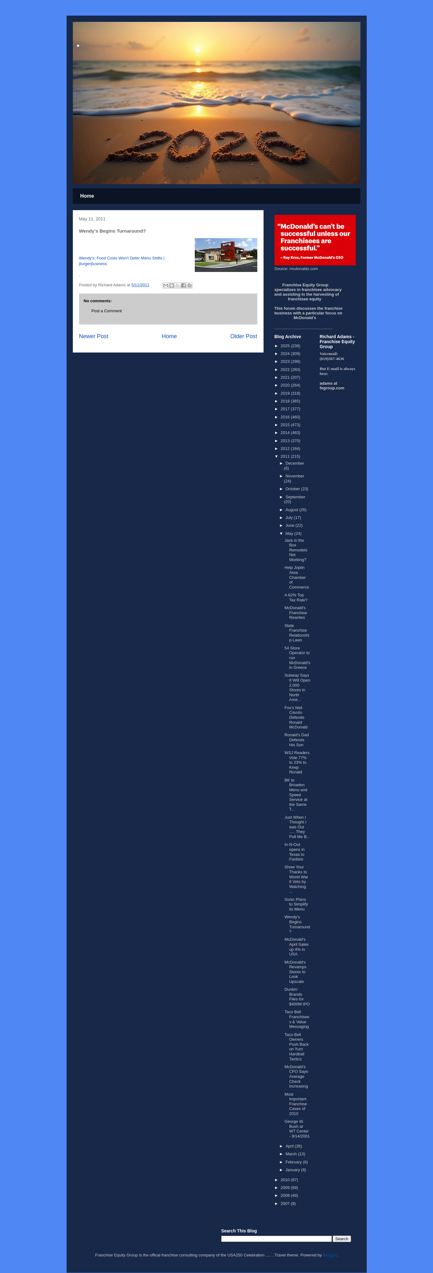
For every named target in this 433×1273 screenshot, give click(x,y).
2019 (286, 393)
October (293, 488)
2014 (286, 432)
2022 (286, 369)
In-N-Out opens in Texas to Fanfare (294, 851)
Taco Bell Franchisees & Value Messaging (296, 1019)
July (289, 517)
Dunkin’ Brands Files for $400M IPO (297, 996)
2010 (286, 1179)
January (293, 1169)
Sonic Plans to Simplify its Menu (296, 904)
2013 (286, 440)
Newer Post (93, 336)
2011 (286, 456)
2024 (286, 353)
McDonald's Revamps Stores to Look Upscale (295, 972)
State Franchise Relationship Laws (296, 633)
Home (87, 196)
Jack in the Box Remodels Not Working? (296, 550)
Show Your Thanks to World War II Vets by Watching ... (296, 879)
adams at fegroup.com (332, 385)
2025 (286, 345)
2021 (286, 377)
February (294, 1162)
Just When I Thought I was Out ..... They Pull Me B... (297, 827)
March (291, 1154)
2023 (286, 361)
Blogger (330, 1255)
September (295, 497)
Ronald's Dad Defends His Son (296, 740)
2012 (286, 448)
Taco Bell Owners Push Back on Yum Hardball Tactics (296, 1046)
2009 (286, 1187)
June (290, 525)
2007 (286, 1203)
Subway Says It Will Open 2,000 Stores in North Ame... (297, 687)
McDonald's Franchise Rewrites (295, 612)
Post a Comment (107, 310)
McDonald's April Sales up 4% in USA (296, 946)
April (290, 1146)
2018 (286, 401)
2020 (286, 385)
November (294, 476)
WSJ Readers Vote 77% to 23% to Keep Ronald (297, 762)
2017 (286, 409)
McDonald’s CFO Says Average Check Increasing (296, 1076)
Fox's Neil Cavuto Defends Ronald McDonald (296, 717)
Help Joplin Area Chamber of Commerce (296, 577)
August (292, 509)
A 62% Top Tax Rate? (296, 597)
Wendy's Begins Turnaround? (297, 924)
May (289, 533)
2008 (286, 1195)
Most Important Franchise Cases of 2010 (295, 1104)
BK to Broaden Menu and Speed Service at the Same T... (295, 795)
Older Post (243, 336)
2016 (286, 417)
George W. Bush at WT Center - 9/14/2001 (297, 1128)
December (294, 463)
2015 (286, 424)
